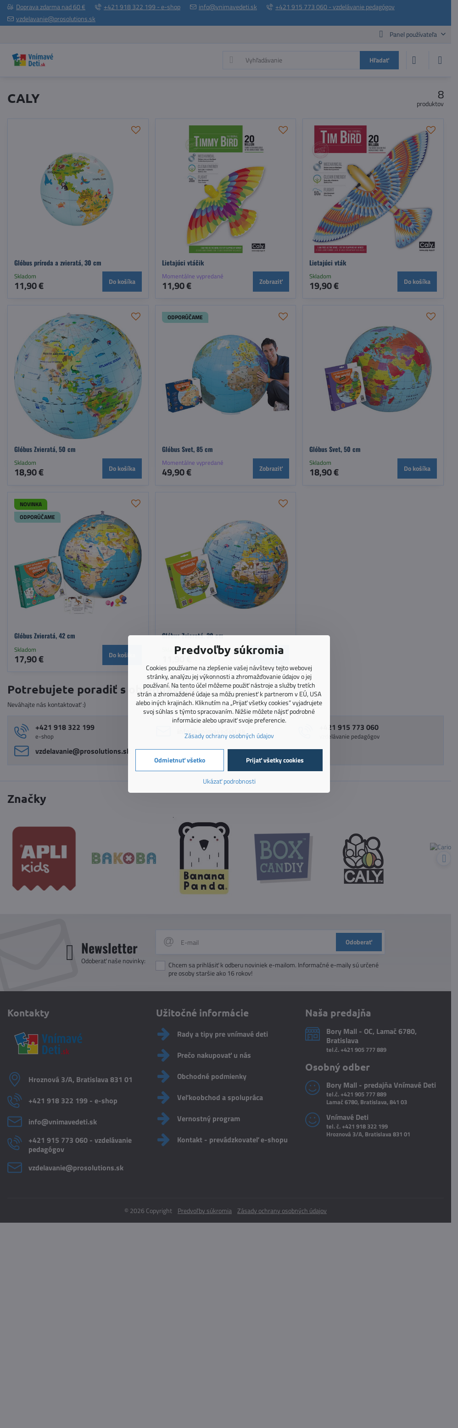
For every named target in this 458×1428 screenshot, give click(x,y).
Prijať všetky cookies (275, 760)
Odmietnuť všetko (179, 760)
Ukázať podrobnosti (229, 781)
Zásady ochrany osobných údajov (229, 735)
